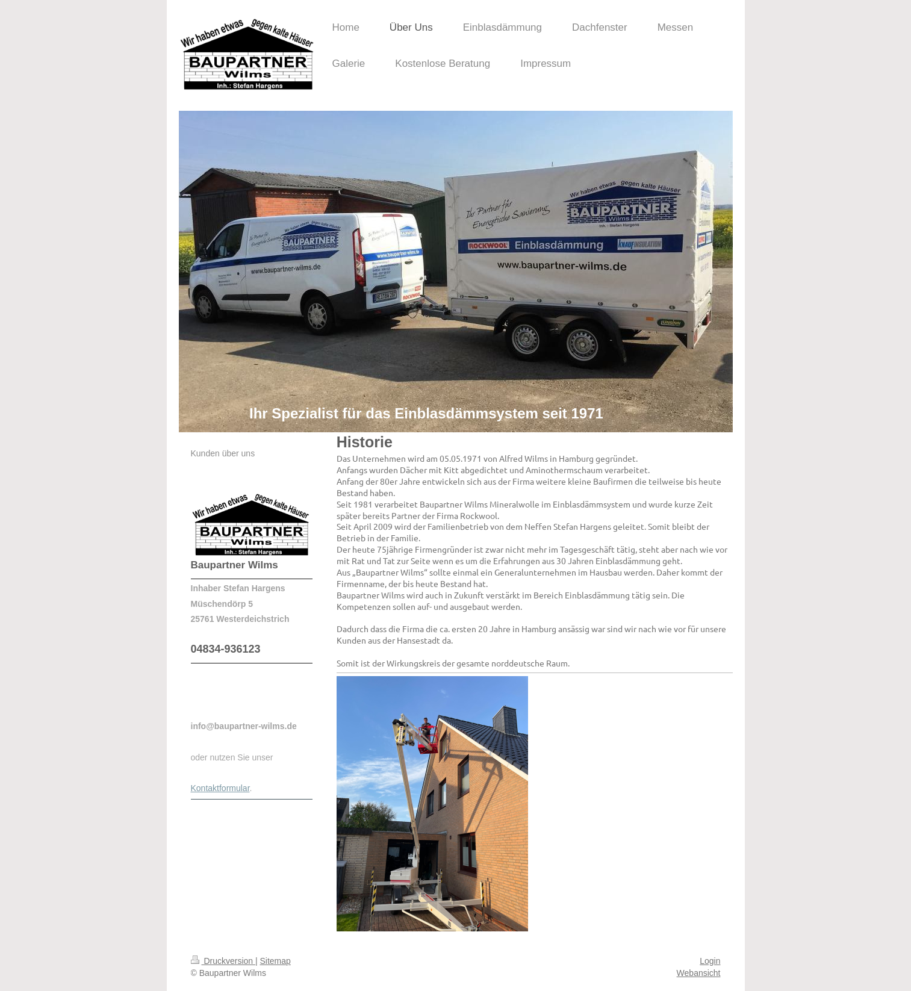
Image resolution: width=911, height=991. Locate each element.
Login (710, 961)
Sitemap (275, 961)
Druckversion (223, 961)
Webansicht (699, 973)
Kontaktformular (220, 788)
